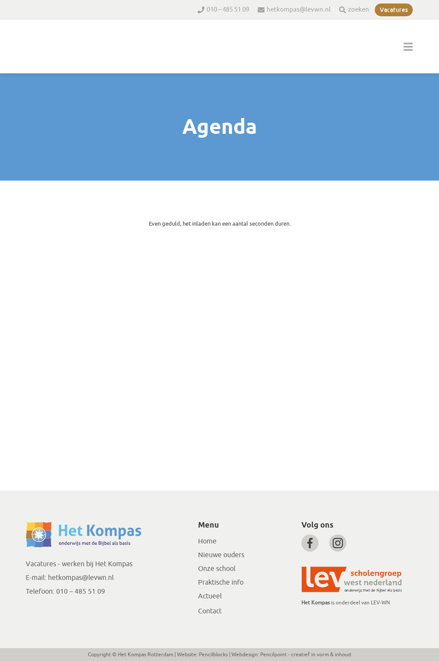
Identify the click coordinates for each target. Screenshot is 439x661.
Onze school (216, 568)
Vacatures (394, 10)
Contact (210, 611)
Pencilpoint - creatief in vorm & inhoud (305, 654)
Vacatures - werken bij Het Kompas (79, 564)
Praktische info (221, 582)
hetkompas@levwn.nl (299, 10)
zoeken (358, 10)
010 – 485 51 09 (228, 10)
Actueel (210, 596)
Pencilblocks (213, 654)
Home (207, 541)
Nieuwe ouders (221, 555)
